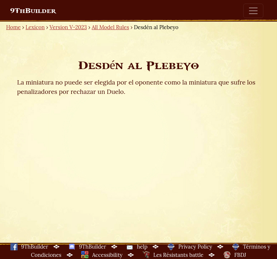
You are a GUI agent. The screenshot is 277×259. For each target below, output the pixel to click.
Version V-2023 (68, 27)
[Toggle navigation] (253, 11)
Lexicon (35, 27)
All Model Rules (110, 27)
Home (13, 27)
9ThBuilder (33, 10)
